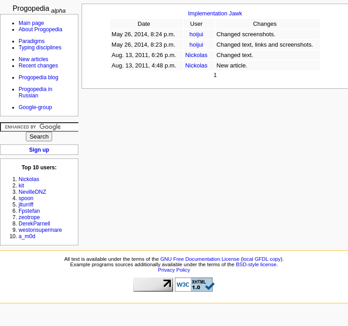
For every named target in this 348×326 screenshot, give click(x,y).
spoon (26, 198)
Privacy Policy (174, 270)
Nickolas (196, 55)
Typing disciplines (40, 47)
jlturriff (26, 204)
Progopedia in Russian (35, 92)
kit (21, 185)
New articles (33, 59)
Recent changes (38, 65)
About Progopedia (40, 29)
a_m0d (27, 236)
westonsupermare (40, 230)
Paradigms (32, 41)
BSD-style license (256, 264)
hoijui (196, 34)
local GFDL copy (261, 259)
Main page (31, 23)
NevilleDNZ (32, 192)
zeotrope (29, 217)
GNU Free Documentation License (200, 259)
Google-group (35, 107)
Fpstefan (29, 211)
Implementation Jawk (215, 13)
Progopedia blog (38, 77)
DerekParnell (34, 224)
